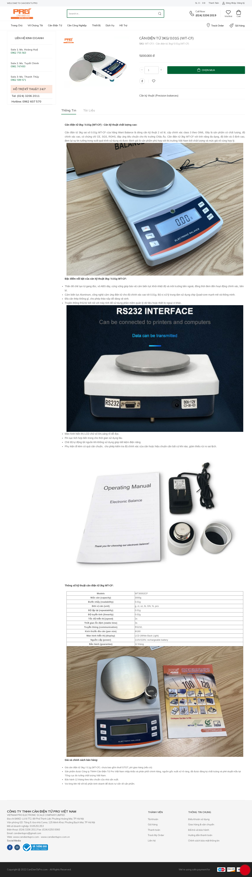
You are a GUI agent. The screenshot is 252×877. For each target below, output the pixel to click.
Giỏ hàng (237, 25)
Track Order (215, 25)
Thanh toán (214, 3)
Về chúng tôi (35, 25)
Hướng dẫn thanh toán (200, 835)
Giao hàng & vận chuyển (201, 824)
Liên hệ (152, 840)
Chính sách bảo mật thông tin (203, 840)
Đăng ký (241, 3)
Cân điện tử (55, 25)
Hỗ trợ (123, 25)
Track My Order (156, 835)
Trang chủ (16, 25)
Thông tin (68, 110)
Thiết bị (96, 25)
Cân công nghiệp (77, 25)
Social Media (14, 840)
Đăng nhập (229, 3)
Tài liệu (89, 110)
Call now (200, 11)
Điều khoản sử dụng (198, 819)
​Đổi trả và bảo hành (198, 829)
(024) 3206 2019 (205, 15)
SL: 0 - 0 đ (200, 3)
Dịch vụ (110, 25)
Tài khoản (153, 819)
